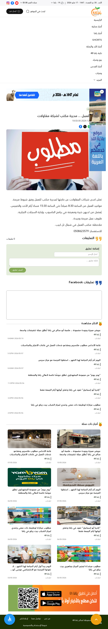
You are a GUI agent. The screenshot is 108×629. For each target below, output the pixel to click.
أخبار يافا (98, 33)
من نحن (47, 618)
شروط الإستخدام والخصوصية (35, 625)
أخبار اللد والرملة (94, 46)
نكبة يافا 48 (96, 53)
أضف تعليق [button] (17, 270)
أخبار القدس (96, 66)
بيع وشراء (97, 60)
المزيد (99, 80)
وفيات (99, 73)
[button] (102, 92)
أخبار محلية (97, 26)
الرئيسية (98, 20)
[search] (35, 11)
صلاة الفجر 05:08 (29, 2)
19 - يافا (58, 2)
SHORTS (97, 40)
